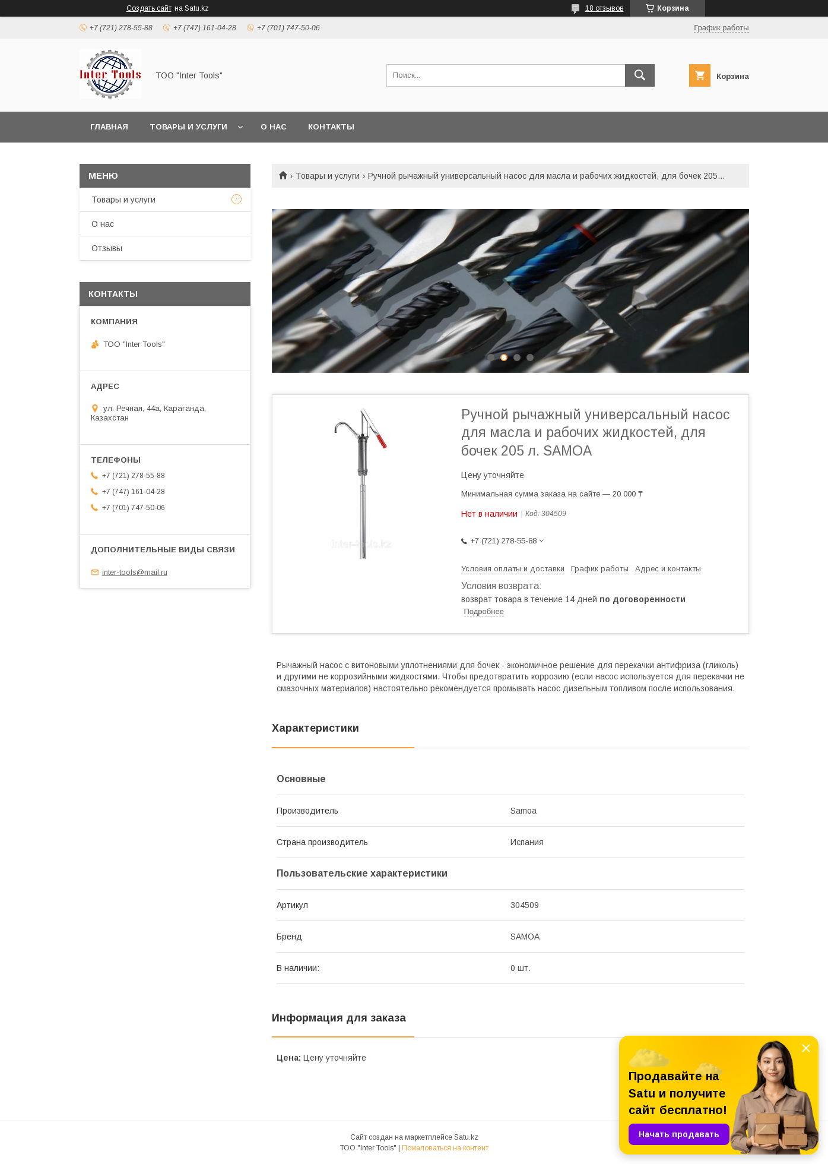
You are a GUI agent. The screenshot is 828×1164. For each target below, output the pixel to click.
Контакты (331, 126)
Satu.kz (466, 1137)
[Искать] (640, 75)
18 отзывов (604, 8)
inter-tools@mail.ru (134, 572)
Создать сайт (149, 8)
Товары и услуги (188, 126)
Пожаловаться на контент (445, 1148)
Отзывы (106, 248)
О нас (274, 126)
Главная (109, 126)
